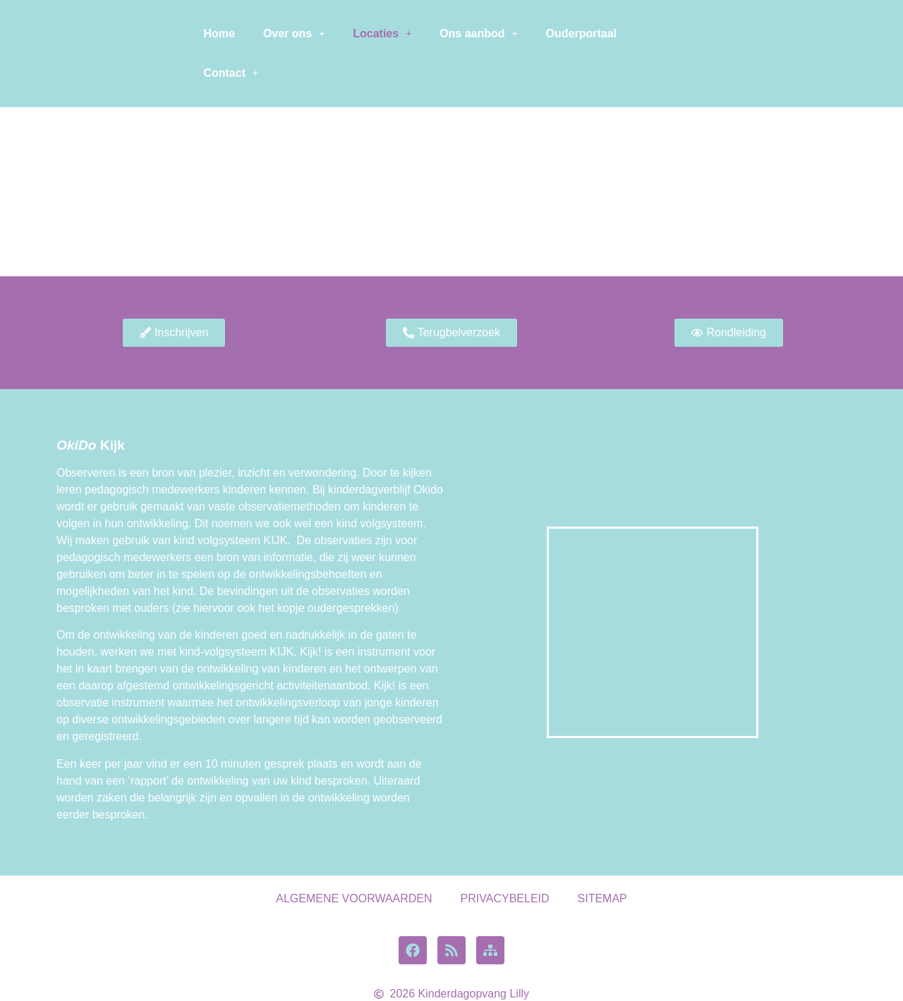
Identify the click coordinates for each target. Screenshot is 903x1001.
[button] (294, 34)
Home (218, 33)
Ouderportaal (581, 33)
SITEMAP (602, 898)
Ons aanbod (478, 33)
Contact (230, 73)
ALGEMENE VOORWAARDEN (354, 898)
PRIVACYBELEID (505, 898)
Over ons (294, 33)
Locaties (382, 33)
